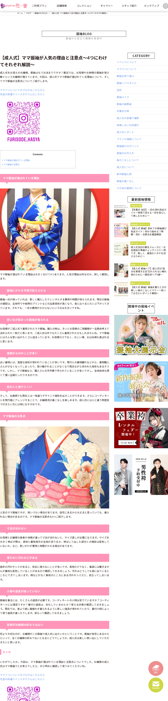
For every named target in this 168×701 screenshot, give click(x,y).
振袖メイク (123, 97)
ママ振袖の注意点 (11, 164)
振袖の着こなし (125, 181)
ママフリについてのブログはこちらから (22, 90)
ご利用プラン (39, 5)
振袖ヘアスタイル (127, 83)
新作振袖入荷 (124, 174)
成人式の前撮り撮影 (128, 118)
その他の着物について (129, 188)
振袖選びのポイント (128, 146)
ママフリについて (127, 69)
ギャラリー (106, 5)
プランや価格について (129, 139)
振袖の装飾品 (124, 104)
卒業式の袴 (123, 111)
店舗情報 (62, 5)
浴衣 (119, 90)
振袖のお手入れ (125, 153)
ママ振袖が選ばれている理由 (16, 160)
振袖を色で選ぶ (125, 76)
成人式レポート (125, 132)
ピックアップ (151, 5)
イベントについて (127, 62)
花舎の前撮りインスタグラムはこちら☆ (22, 94)
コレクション (84, 5)
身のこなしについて (128, 160)
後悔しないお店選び (128, 125)
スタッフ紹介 (129, 5)
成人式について (125, 167)
